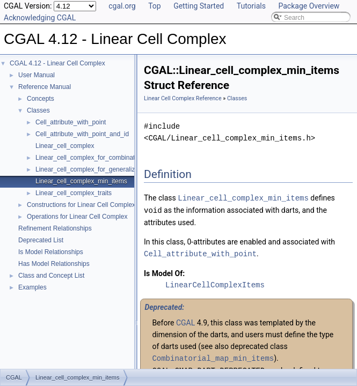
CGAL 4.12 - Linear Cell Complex (57, 63)
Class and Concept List (51, 275)
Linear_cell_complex (64, 146)
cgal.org (121, 6)
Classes (38, 110)
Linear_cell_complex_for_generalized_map (96, 169)
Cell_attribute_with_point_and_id (82, 134)
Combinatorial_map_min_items (213, 356)
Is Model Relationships (50, 252)
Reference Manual (44, 87)
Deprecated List (40, 240)
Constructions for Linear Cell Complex (81, 205)
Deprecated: (164, 305)
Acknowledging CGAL (40, 17)
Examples (32, 287)
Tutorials (251, 6)
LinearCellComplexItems (215, 283)
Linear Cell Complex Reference (183, 98)
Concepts (40, 98)
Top (154, 6)
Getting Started (198, 6)
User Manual (36, 75)
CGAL (185, 321)
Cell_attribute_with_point (70, 122)
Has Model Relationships (54, 264)
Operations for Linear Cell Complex (77, 216)
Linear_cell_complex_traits (73, 193)
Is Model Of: (164, 272)
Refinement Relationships (55, 228)
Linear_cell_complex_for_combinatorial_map (99, 157)
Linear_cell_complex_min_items (81, 181)
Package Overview (308, 6)
